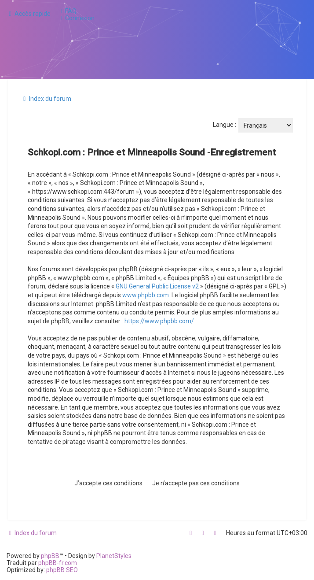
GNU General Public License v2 (157, 286)
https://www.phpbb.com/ (159, 321)
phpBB (50, 555)
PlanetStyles (113, 555)
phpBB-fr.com (57, 562)
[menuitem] (67, 11)
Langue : (224, 124)
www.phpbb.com (145, 295)
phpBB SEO (62, 569)
